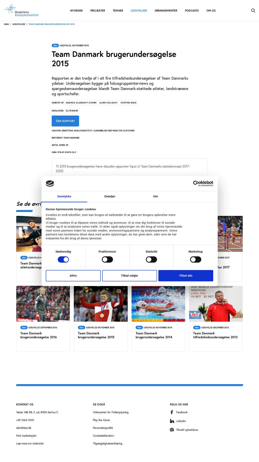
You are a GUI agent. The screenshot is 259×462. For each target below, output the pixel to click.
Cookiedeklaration (103, 435)
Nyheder (76, 10)
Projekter (97, 10)
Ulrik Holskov (108, 102)
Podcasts (192, 10)
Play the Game (101, 420)
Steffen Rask (129, 102)
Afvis (73, 275)
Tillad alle (185, 275)
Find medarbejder (26, 435)
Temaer (118, 10)
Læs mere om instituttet (30, 443)
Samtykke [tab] (64, 196)
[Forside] (21, 10)
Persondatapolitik (103, 428)
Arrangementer (166, 10)
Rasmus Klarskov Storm (81, 102)
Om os (211, 10)
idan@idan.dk (23, 428)
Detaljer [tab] (110, 196)
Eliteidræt (72, 110)
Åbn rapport (65, 121)
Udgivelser (139, 10)
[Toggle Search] (253, 10)
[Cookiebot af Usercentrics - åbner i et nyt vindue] (196, 183)
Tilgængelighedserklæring (107, 443)
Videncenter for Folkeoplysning (111, 412)
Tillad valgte (129, 275)
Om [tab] (155, 196)
